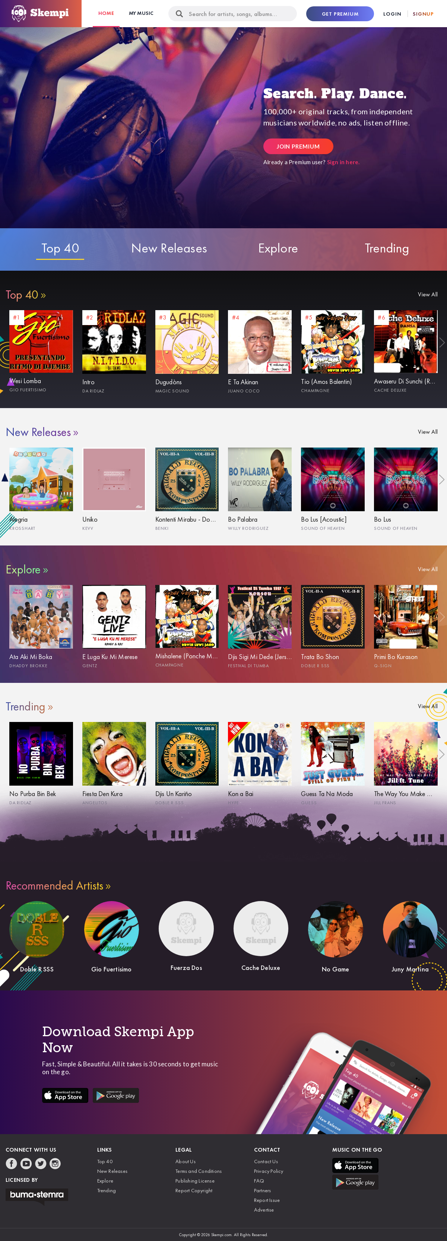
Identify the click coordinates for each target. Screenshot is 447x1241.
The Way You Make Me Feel (406, 793)
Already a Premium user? (311, 162)
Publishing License (195, 1180)
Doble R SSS (315, 666)
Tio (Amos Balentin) (326, 381)
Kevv (87, 528)
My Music (141, 13)
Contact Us (266, 1161)
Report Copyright (193, 1190)
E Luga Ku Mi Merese (110, 656)
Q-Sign (383, 666)
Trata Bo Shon (320, 656)
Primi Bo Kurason (396, 656)
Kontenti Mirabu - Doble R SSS (187, 519)
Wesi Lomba (25, 380)
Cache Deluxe (390, 390)
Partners (262, 1190)
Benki (162, 528)
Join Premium (298, 146)
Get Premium (340, 13)
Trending (387, 248)
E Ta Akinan (243, 382)
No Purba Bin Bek (32, 793)
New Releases (169, 248)
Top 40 (60, 248)
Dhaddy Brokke (28, 666)
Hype (233, 803)
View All (428, 294)
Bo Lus (382, 519)
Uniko (90, 519)
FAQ (259, 1180)
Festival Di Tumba (248, 666)
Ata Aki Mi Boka (30, 656)
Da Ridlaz (93, 391)
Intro (88, 382)
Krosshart (22, 528)
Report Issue (267, 1200)
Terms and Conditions (198, 1171)
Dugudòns (168, 382)
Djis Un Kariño (173, 793)
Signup (423, 13)
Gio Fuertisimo (28, 390)
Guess (309, 803)
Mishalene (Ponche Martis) (187, 656)
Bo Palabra (242, 519)
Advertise (264, 1209)
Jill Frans (385, 803)
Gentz (89, 666)
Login (392, 13)
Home (106, 13)
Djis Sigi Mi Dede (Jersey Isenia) (260, 656)
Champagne (315, 391)
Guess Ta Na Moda (327, 793)
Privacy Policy (268, 1171)
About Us (185, 1161)
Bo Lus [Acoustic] (323, 519)
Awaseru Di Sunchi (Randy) (406, 381)
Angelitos (95, 803)
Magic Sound (172, 391)
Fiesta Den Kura (102, 793)
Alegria (18, 519)
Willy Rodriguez (248, 528)
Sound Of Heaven (323, 528)
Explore (278, 248)
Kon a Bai (240, 793)
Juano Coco (244, 391)
